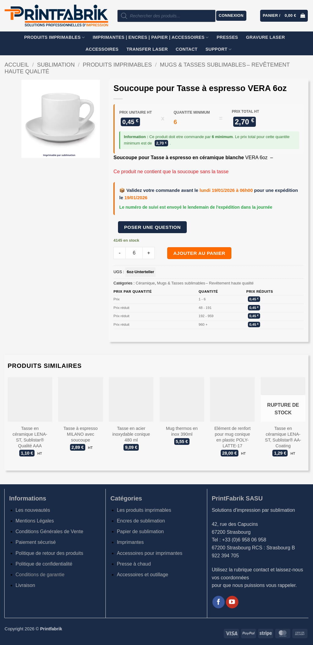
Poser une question (152, 227)
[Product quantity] (134, 253)
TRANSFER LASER (147, 49)
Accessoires (102, 49)
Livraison (25, 585)
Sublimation (56, 64)
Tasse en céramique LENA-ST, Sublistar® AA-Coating (283, 437)
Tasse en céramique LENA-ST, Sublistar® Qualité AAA (30, 437)
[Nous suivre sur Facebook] (218, 602)
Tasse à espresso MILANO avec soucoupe (80, 434)
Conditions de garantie (40, 574)
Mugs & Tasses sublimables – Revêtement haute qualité (205, 283)
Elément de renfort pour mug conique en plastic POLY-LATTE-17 (232, 437)
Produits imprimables (54, 37)
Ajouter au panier (199, 253)
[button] (231, 16)
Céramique (145, 283)
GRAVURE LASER (265, 37)
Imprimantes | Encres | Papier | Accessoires (150, 37)
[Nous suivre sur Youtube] (232, 602)
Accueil (17, 64)
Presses (227, 37)
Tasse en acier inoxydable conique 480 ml (131, 434)
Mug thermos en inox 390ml (182, 431)
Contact (186, 49)
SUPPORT (218, 49)
